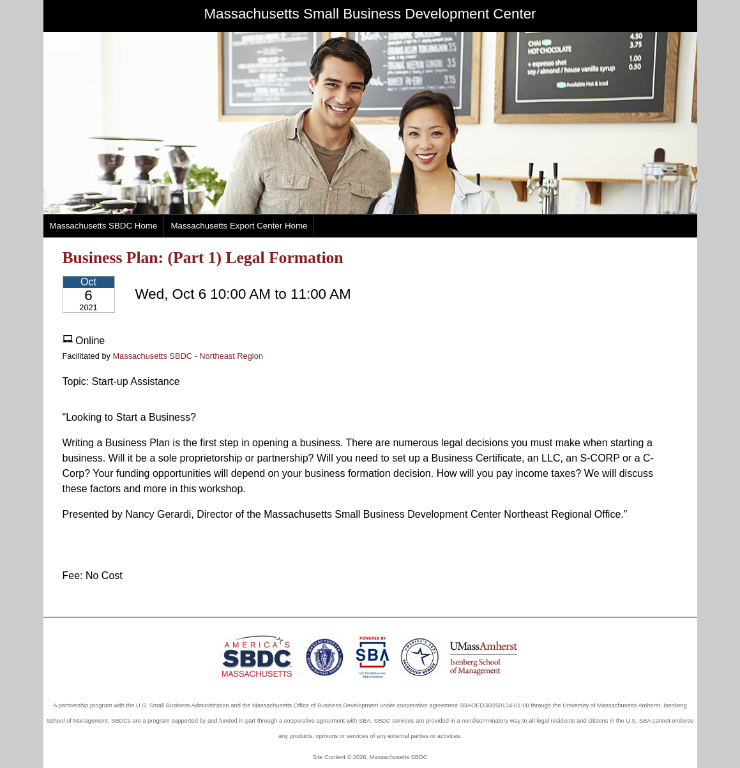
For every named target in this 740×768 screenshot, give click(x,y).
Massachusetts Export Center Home (238, 225)
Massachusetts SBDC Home (104, 225)
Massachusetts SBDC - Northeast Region (187, 356)
